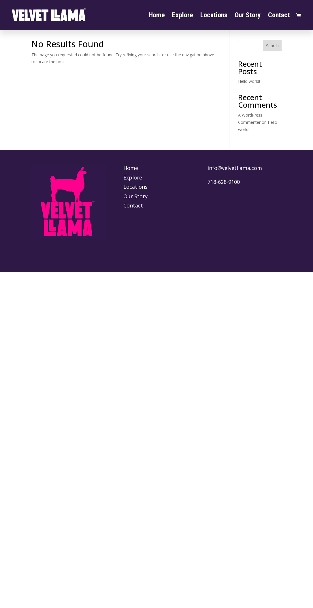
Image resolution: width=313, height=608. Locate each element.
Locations (213, 16)
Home (157, 16)
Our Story (248, 16)
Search (272, 45)
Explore (182, 16)
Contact (279, 16)
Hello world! (249, 81)
